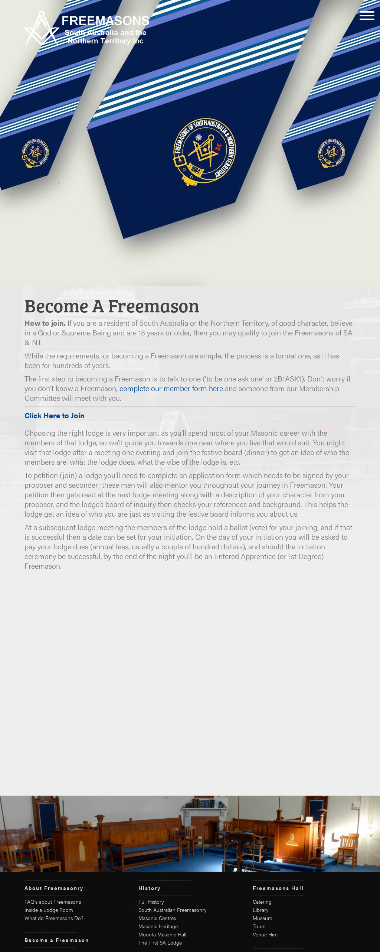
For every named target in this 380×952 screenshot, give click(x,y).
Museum (262, 918)
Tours (259, 926)
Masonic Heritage (158, 926)
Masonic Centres (157, 918)
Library (261, 909)
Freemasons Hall (278, 887)
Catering (262, 901)
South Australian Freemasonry (172, 909)
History (149, 887)
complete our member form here (171, 388)
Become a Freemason (56, 939)
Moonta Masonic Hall (162, 934)
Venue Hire (265, 934)
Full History (151, 901)
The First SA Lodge (160, 942)
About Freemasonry (53, 887)
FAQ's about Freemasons (52, 901)
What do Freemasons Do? (53, 918)
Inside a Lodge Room (48, 909)
